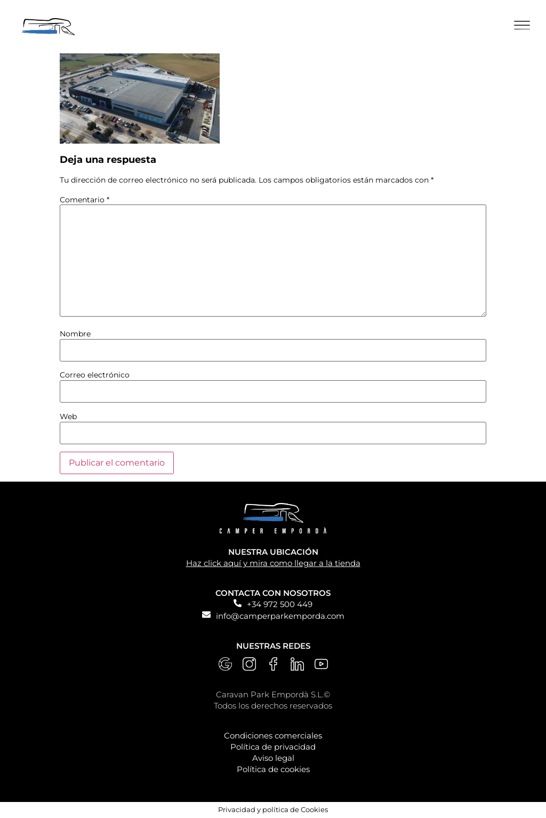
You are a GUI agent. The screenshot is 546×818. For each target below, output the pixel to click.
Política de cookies (273, 769)
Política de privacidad (273, 747)
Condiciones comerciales (273, 735)
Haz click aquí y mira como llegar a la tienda (273, 563)
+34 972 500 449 (279, 604)
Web (68, 416)
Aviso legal (273, 758)
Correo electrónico (95, 375)
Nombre (75, 333)
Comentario (84, 199)
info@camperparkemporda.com (280, 616)
